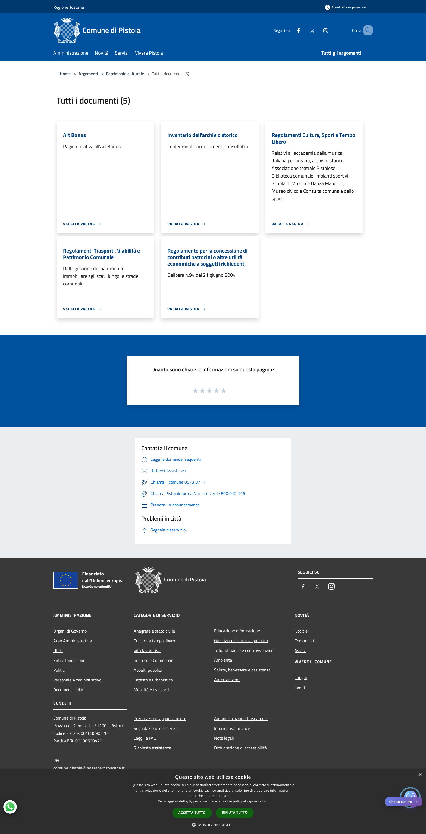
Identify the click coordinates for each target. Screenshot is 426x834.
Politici (59, 670)
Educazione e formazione (237, 630)
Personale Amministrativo (77, 680)
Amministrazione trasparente (241, 718)
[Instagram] (317, 30)
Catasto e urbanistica (153, 680)
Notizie (301, 631)
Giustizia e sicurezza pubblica (241, 640)
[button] (213, 824)
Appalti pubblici (148, 670)
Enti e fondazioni (68, 660)
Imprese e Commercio (153, 660)
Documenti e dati (69, 689)
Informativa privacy (232, 728)
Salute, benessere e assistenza (242, 670)
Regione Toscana (68, 7)
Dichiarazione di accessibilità (240, 748)
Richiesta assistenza (152, 748)
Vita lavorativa (147, 650)
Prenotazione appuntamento (160, 718)
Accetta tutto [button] (192, 812)
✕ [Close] (416, 802)
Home (65, 73)
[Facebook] (290, 30)
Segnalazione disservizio (156, 728)
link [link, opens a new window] (265, 801)
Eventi (300, 687)
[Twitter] (304, 30)
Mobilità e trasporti (151, 689)
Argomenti (88, 73)
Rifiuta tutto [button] (235, 812)
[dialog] (213, 801)
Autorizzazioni (227, 679)
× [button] (420, 775)
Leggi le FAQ (145, 738)
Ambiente (223, 660)
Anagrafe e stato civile (154, 631)
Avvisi (300, 650)
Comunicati (305, 640)
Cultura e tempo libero (154, 640)
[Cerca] (366, 30)
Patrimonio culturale (125, 73)
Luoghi (301, 677)
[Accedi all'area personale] (345, 7)
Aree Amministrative (72, 640)
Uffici (58, 650)
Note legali (224, 738)
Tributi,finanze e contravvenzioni (244, 650)
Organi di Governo (70, 631)
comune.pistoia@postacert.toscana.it (89, 768)
